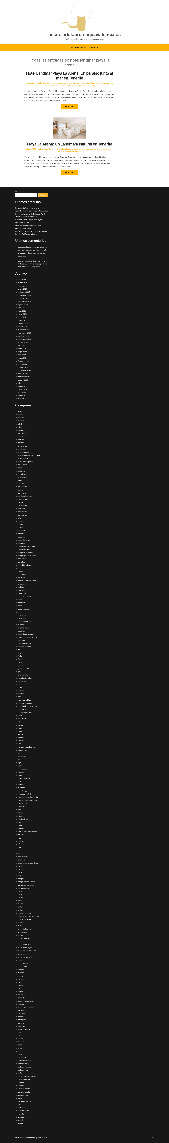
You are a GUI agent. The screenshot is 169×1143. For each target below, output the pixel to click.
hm (19, 684)
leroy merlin (22, 756)
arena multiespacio (25, 462)
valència (21, 1086)
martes (20, 785)
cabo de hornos (24, 540)
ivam (20, 728)
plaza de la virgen (25, 948)
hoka (20, 687)
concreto (21, 603)
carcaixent (22, 559)
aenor (20, 415)
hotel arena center (25, 703)
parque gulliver (24, 888)
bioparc (21, 521)
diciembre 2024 (24, 330)
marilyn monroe (24, 778)
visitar (20, 1104)
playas (20, 935)
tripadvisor (22, 1057)
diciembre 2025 (24, 292)
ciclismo (21, 587)
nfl (19, 844)
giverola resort (23, 669)
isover (20, 725)
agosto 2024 (23, 342)
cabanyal (21, 537)
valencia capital (24, 1092)
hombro (21, 694)
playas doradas (24, 938)
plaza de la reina (24, 944)
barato (20, 490)
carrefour (21, 562)
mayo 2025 (22, 314)
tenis (20, 1035)
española (21, 631)
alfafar (20, 437)
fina (19, 653)
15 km (20, 411)
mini (19, 810)
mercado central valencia (28, 797)
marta (20, 781)
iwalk (20, 731)
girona (20, 665)
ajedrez (21, 418)
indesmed (22, 719)
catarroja (21, 578)
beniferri (21, 509)
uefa (20, 1073)
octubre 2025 (23, 298)
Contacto (93, 47)
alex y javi (22, 433)
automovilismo (23, 477)
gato (20, 662)
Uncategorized (24, 1079)
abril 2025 (22, 317)
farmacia (21, 640)
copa (20, 606)
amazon (21, 443)
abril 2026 (22, 280)
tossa (20, 1054)
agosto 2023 (23, 380)
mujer (20, 825)
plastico (21, 923)
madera (21, 772)
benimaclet (22, 512)
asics (20, 468)
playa (20, 926)
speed (20, 1017)
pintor (20, 907)
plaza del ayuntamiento (27, 951)
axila (20, 480)
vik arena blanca (24, 1101)
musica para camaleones (27, 832)
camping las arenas (25, 553)
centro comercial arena (27, 581)
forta (20, 656)
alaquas (21, 421)
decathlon (22, 618)
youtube (21, 1120)
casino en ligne (24, 261)
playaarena (77, 86)
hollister (21, 691)
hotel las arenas (83, 83)
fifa (19, 650)
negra (20, 841)
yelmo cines (22, 1117)
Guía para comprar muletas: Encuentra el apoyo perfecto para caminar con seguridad (32, 253)
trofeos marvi (23, 1070)
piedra (20, 904)
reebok (21, 973)
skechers (21, 1014)
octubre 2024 (23, 336)
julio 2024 (22, 345)
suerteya (21, 1026)
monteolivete (23, 819)
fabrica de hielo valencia (27, 637)
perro (20, 894)
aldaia (20, 430)
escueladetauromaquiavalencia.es (84, 34)
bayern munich (23, 499)
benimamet (22, 515)
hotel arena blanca (25, 700)
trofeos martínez (24, 1067)
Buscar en (19, 192)
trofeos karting (23, 1064)
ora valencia (23, 857)
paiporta (21, 876)
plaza (20, 941)
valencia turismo (24, 1095)
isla (19, 722)
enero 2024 (22, 364)
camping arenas (24, 549)
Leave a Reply (89, 86)
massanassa (22, 788)
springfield (22, 1020)
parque (21, 879)
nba (19, 838)
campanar (22, 543)
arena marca (23, 458)
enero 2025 (22, 327)
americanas (22, 446)
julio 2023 (21, 383)
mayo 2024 (22, 352)
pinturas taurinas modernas (28, 916)
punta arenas (23, 963)
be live (43, 83)
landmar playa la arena (99, 149)
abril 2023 (22, 392)
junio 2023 (22, 386)
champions (22, 584)
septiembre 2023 (24, 377)
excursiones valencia (26, 634)
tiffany (20, 1045)
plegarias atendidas (25, 957)
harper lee (22, 681)
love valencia (23, 769)
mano (20, 775)
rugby (20, 992)
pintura (20, 910)
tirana (20, 1048)
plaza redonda (23, 954)
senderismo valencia (26, 1007)
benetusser (22, 505)
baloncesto (22, 487)
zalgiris (20, 1123)
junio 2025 (22, 311)
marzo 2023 (22, 396)
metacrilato (22, 806)
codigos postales (24, 596)
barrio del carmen (25, 496)
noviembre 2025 (24, 295)
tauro (20, 1032)
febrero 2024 (23, 361)
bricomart (21, 531)
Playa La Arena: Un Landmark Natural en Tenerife (69, 144)
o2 (19, 850)
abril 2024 (22, 355)
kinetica (21, 738)
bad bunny (22, 484)
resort (20, 976)
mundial (21, 829)
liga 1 (20, 766)
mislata (20, 813)
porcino (21, 960)
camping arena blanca (26, 546)
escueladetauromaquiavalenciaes (31, 247)
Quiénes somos (78, 47)
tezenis (21, 1042)
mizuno (21, 816)
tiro (19, 1051)
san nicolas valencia (26, 1001)
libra (19, 759)
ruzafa (20, 995)
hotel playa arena (98, 83)
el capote (21, 625)
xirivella (21, 1114)
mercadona (22, 803)
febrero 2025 (23, 323)
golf (19, 672)
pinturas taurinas (24, 913)
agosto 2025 (23, 305)
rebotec (21, 970)
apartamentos (23, 452)
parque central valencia (27, 882)
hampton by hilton (25, 678)
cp (19, 612)
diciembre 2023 (24, 367)
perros (20, 897)
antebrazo (22, 449)
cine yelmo (22, 590)
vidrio (20, 1098)
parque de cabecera (26, 885)
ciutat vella (22, 593)
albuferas (21, 427)
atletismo (21, 471)
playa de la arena (64, 86)
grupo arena (23, 675)
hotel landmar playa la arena (64, 83)
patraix (20, 891)
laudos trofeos (23, 750)
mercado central (24, 794)
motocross (22, 822)
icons (20, 716)
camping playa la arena (27, 556)
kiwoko (21, 741)
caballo (21, 534)
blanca (20, 524)
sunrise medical (24, 1029)
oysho (20, 866)
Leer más (69, 106)
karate (20, 734)
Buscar (43, 195)
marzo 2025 (22, 320)
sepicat (21, 1010)
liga (19, 763)
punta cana (22, 967)
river (20, 982)
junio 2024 (22, 349)
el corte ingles (23, 628)
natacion (21, 835)
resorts (20, 979)
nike (19, 847)
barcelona (22, 493)
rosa (19, 988)
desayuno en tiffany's (26, 621)
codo (20, 600)
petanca (21, 901)
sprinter (21, 1023)
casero (20, 571)
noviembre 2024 (24, 333)
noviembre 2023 (24, 371)
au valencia (22, 474)
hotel (49, 83)
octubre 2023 (23, 374)
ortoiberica (22, 860)
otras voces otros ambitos (28, 863)
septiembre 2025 (24, 301)
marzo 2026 (22, 283)
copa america (23, 609)
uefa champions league (27, 1076)
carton (20, 568)
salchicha (21, 998)
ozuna (20, 869)
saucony (21, 1004)
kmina (20, 744)
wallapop (21, 1108)
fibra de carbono (24, 647)
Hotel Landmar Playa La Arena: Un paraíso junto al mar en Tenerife (69, 75)
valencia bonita (24, 1089)
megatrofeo (22, 791)
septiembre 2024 (24, 339)
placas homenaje (24, 919)
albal (20, 424)
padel (20, 872)
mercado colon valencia (27, 800)
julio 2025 (21, 308)
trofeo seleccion (24, 1061)
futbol (20, 659)
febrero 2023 (23, 399)
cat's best (22, 574)
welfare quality (23, 1111)
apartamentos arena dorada (29, 455)
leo (19, 753)
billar (20, 518)
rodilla (20, 985)
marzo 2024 (22, 358)
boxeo (20, 527)
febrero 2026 (23, 286)
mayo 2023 (22, 389)
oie (19, 854)
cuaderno (22, 615)
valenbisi (21, 1082)
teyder (20, 1039)
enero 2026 (22, 289)
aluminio (21, 440)
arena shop (22, 465)
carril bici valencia (25, 565)
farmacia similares (25, 643)
